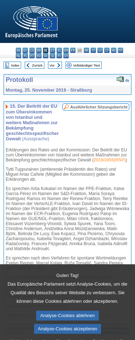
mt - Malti (120, 50)
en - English (66, 50)
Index (15, 65)
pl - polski (25, 55)
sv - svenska (66, 55)
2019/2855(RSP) (109, 159)
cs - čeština (32, 50)
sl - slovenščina (52, 55)
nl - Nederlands (18, 55)
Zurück (37, 65)
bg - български (18, 50)
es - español (25, 50)
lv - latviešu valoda (100, 50)
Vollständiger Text (86, 65)
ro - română (39, 55)
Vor (51, 65)
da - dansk (39, 50)
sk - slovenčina (45, 55)
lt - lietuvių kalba (107, 50)
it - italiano (93, 50)
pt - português (32, 55)
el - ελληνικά (59, 50)
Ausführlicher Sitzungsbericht (98, 107)
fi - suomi (59, 55)
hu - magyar (113, 50)
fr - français (73, 50)
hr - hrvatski (86, 50)
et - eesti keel (52, 50)
